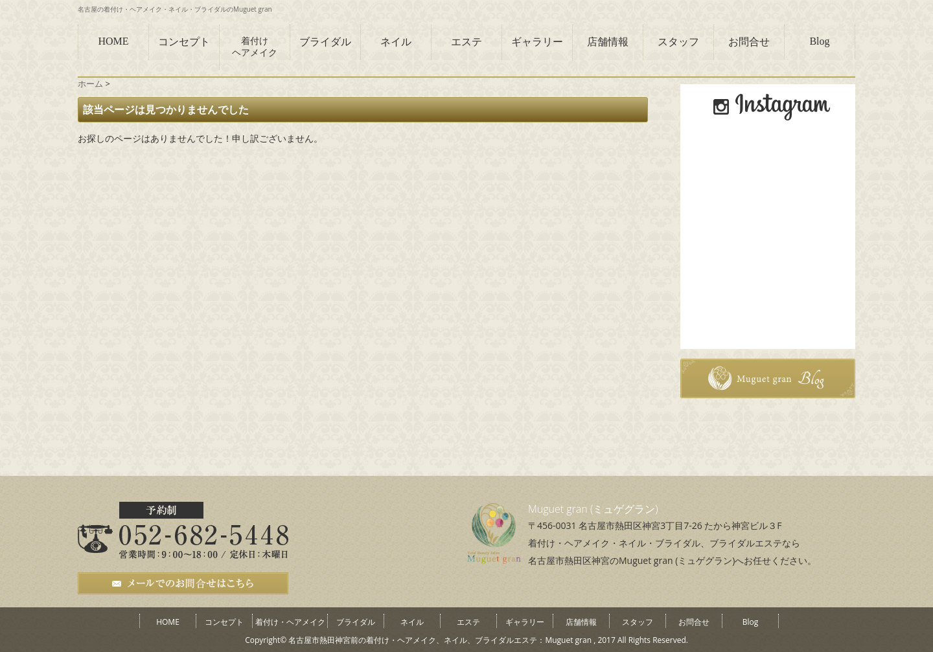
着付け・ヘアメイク (290, 621)
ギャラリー (537, 41)
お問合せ (749, 41)
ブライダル (325, 41)
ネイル (395, 41)
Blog (819, 41)
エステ (466, 41)
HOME (113, 41)
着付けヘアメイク (254, 47)
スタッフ (678, 41)
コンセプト (184, 41)
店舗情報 (607, 41)
